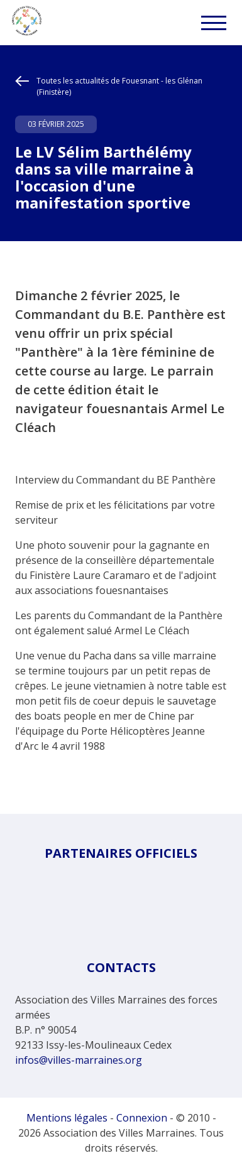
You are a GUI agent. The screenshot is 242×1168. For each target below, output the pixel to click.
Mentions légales (66, 1118)
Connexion (141, 1118)
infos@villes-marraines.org (78, 1060)
